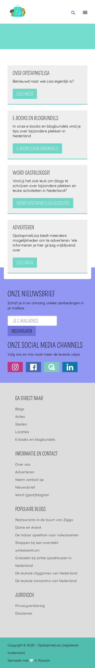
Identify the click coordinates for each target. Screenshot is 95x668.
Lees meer (24, 94)
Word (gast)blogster (32, 495)
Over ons (22, 464)
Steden (21, 424)
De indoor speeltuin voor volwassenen (47, 535)
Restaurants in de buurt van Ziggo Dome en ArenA (44, 524)
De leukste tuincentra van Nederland (46, 581)
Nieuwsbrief (25, 487)
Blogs (19, 409)
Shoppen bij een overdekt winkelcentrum (36, 546)
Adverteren (24, 472)
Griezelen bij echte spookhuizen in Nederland (43, 562)
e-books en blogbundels (37, 148)
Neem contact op (29, 479)
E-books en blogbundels (35, 439)
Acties (20, 416)
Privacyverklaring (30, 605)
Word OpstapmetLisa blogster (42, 203)
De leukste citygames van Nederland (46, 573)
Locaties (22, 432)
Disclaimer (24, 613)
